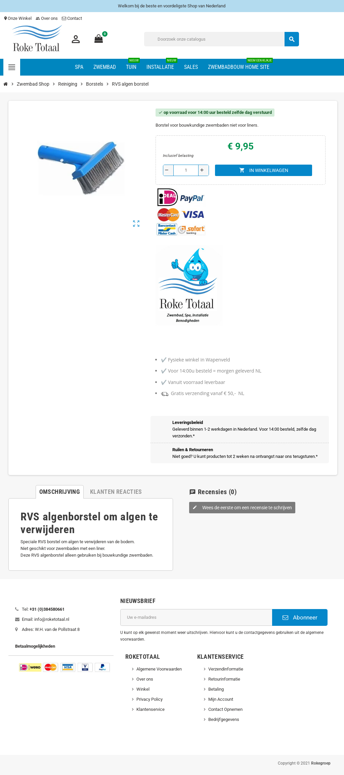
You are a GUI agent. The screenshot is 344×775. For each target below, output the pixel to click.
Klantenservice (150, 709)
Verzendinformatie (225, 669)
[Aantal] (186, 170)
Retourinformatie (224, 679)
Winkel (142, 689)
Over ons (47, 18)
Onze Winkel (17, 18)
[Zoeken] (221, 39)
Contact (72, 18)
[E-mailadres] (196, 617)
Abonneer (300, 617)
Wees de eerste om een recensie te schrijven (242, 507)
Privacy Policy (149, 699)
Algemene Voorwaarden (159, 669)
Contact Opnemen (225, 709)
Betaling (216, 689)
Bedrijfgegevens (223, 719)
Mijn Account (220, 699)
